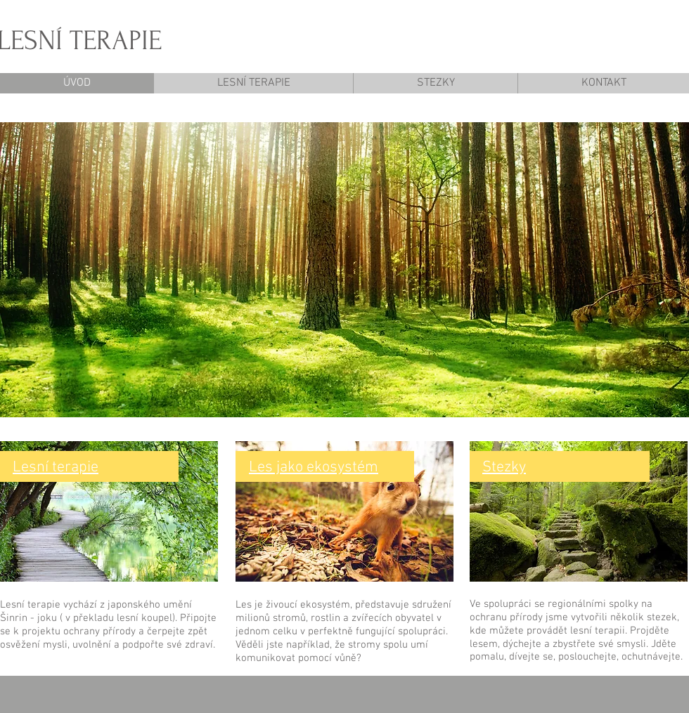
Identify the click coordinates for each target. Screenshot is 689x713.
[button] (344, 269)
